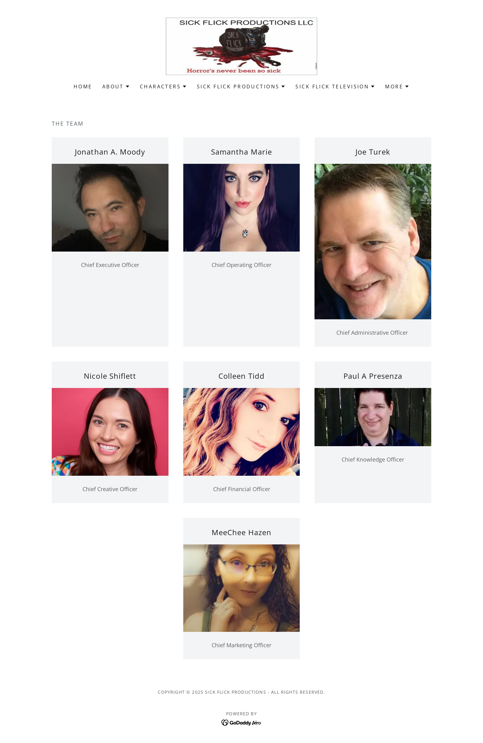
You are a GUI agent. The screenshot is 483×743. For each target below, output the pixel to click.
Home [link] (83, 86)
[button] (116, 86)
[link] (242, 45)
